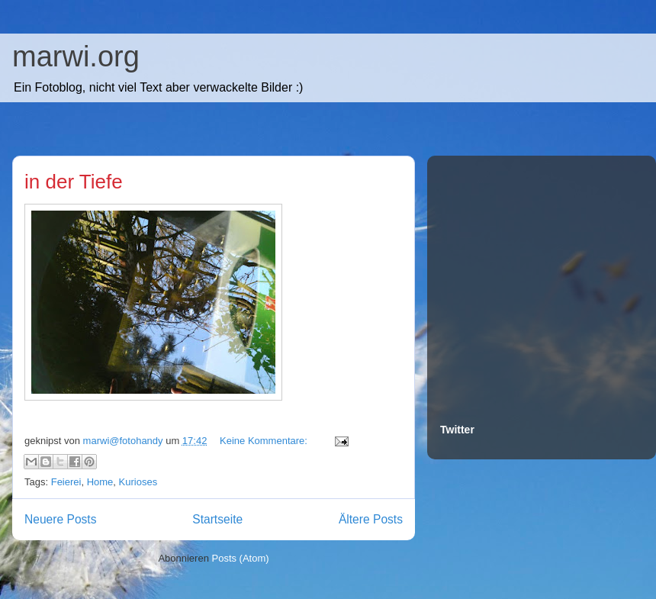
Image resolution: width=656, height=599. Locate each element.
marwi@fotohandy (124, 440)
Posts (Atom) (240, 558)
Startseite (217, 519)
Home (100, 482)
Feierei (66, 482)
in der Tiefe (73, 181)
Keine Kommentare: (265, 440)
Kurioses (138, 482)
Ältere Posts (371, 519)
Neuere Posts (60, 519)
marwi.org (76, 56)
